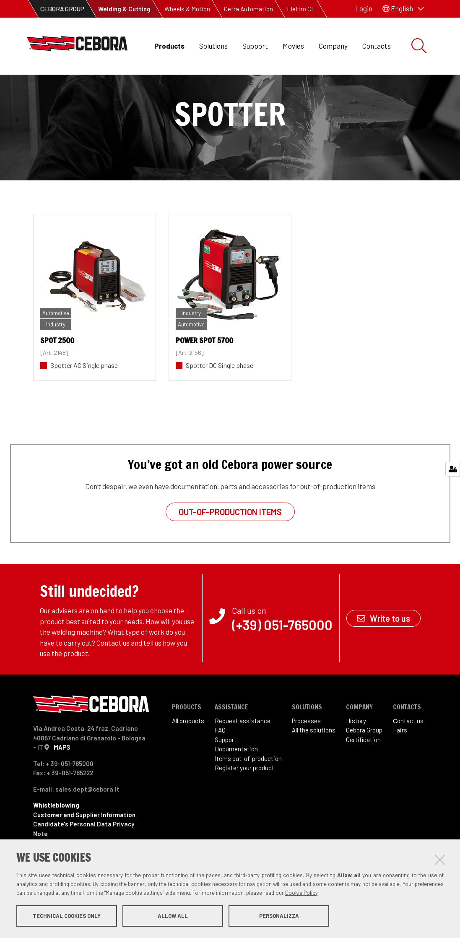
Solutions (213, 46)
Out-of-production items (230, 540)
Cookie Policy (301, 893)
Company (333, 46)
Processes (306, 749)
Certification (363, 767)
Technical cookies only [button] (67, 916)
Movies (293, 46)
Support (255, 46)
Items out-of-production (248, 786)
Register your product (244, 796)
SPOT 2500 (57, 368)
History (356, 749)
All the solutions (313, 758)
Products (169, 46)
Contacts (376, 46)
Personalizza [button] (279, 916)
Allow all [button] (173, 916)
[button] (403, 9)
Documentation (236, 777)
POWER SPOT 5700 (204, 368)
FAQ (220, 758)
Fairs (400, 758)
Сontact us (408, 749)
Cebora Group (364, 758)
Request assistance (242, 749)
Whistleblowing (56, 833)
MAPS (62, 775)
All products (188, 749)
